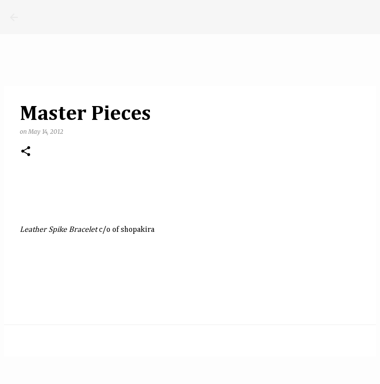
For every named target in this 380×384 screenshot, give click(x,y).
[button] (26, 152)
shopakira (137, 230)
